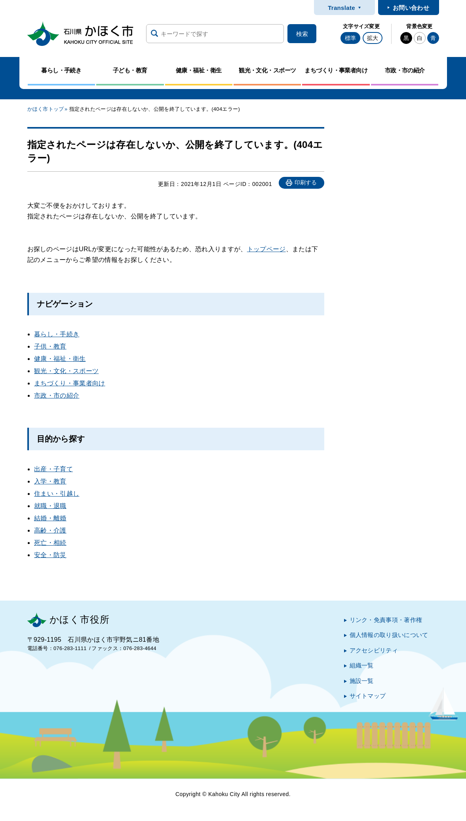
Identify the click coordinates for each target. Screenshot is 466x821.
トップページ (266, 249)
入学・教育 (50, 481)
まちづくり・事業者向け (69, 383)
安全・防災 (50, 555)
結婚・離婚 (50, 518)
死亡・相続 (50, 542)
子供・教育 (50, 346)
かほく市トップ (45, 109)
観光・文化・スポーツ (66, 371)
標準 (350, 38)
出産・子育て (53, 469)
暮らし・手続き (56, 334)
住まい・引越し (56, 493)
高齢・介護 (50, 530)
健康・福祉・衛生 (60, 358)
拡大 (372, 38)
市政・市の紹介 (56, 395)
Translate (341, 7)
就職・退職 (50, 505)
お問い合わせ (411, 7)
